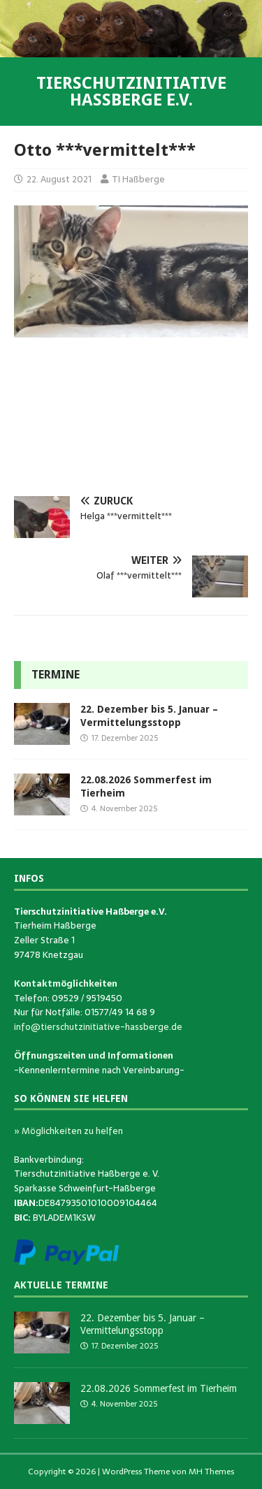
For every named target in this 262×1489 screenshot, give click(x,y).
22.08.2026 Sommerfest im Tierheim (158, 1388)
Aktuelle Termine (61, 1285)
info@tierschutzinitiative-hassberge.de (98, 1026)
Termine (55, 674)
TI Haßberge (138, 179)
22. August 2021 (59, 179)
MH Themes (211, 1472)
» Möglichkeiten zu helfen (68, 1131)
